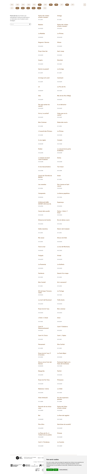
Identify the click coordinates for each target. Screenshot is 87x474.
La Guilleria (60, 264)
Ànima (59, 158)
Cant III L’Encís (43, 335)
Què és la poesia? (43, 69)
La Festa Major (61, 353)
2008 (45, 8)
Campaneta (41, 193)
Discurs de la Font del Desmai (45, 363)
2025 (17, 4)
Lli (39, 87)
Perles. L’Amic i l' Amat (62, 212)
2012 (23, 8)
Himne (59, 42)
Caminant (60, 78)
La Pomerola (42, 264)
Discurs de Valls (62, 238)
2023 (29, 4)
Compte (59, 140)
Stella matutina (43, 229)
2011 (28, 8)
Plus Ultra (41, 424)
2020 (45, 4)
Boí (39, 415)
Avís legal (35, 461)
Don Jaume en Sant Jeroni (63, 185)
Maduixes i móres (43, 389)
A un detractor (61, 104)
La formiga (60, 69)
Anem (59, 175)
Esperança (60, 202)
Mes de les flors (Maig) (64, 95)
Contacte (43, 457)
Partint (59, 371)
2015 (72, 4)
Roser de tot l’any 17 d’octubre (44, 354)
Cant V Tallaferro (62, 326)
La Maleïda (41, 33)
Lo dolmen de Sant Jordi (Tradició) (44, 158)
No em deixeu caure (63, 220)
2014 (12, 8)
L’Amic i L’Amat (43, 318)
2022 (34, 4)
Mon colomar (61, 309)
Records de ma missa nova (44, 407)
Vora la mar (41, 247)
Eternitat (60, 60)
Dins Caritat (61, 344)
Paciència (41, 273)
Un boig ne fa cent (44, 78)
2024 (23, 4)
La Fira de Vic (61, 87)
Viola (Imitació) (43, 397)
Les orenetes (42, 184)
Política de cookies (41, 461)
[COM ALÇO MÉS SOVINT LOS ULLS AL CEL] (44, 203)
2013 (17, 8)
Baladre (40, 24)
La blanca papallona (63, 193)
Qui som (39, 457)
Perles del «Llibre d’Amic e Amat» (43, 16)
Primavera (60, 380)
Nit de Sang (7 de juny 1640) (45, 292)
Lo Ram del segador (63, 415)
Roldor (40, 149)
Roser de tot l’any (43, 309)
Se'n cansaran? (61, 282)
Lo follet (59, 389)
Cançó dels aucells (44, 211)
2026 (12, 4)
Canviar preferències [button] (63, 469)
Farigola (40, 255)
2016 (67, 4)
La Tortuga (60, 291)
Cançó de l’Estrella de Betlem (45, 176)
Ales (39, 95)
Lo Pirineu (60, 33)
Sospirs (40, 60)
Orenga (59, 16)
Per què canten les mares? (44, 105)
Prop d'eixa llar (43, 51)
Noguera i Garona (43, 42)
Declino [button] (55, 469)
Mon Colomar (42, 122)
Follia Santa (60, 300)
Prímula (59, 433)
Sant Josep (60, 51)
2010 (34, 8)
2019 (51, 4)
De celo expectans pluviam (62, 398)
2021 (40, 4)
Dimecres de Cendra (44, 220)
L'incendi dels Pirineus (45, 131)
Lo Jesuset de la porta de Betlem (64, 149)
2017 (62, 4)
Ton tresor (60, 167)
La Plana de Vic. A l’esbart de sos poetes (45, 434)
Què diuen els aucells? (64, 424)
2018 (56, 4)
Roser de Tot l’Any (44, 380)
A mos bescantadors (44, 167)
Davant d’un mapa (62, 273)
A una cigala (42, 140)
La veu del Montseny (63, 247)
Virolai (59, 255)
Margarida (41, 371)
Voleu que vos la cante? (62, 114)
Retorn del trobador (63, 229)
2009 (39, 8)
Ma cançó (41, 238)
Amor (59, 318)
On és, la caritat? (43, 113)
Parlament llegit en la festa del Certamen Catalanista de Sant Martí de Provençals (63, 364)
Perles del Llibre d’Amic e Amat (62, 407)
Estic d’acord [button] (49, 469)
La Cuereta (60, 442)
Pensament (41, 344)
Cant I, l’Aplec (61, 335)
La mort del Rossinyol (45, 300)
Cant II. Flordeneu (44, 442)
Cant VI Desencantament (43, 327)
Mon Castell (42, 282)
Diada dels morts (62, 122)
